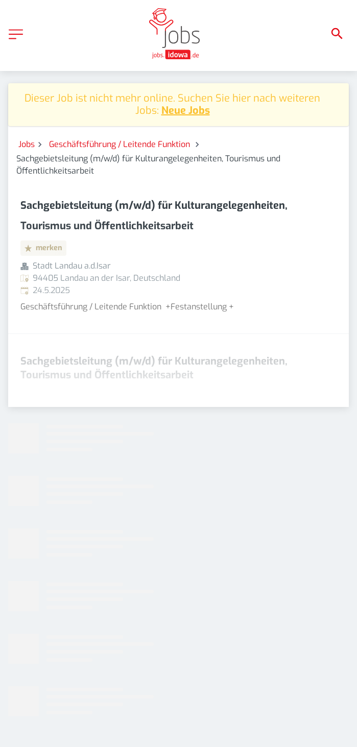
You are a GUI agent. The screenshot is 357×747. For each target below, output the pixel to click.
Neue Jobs (185, 110)
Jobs (26, 144)
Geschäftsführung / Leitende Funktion (120, 144)
